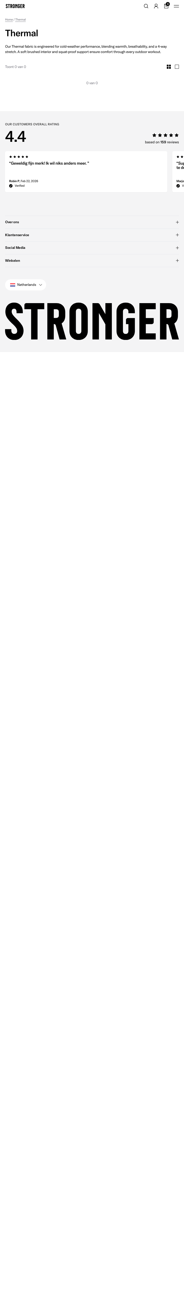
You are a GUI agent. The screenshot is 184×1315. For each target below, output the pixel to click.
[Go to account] (156, 6)
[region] (94, 173)
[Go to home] (15, 6)
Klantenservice (92, 235)
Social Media (92, 247)
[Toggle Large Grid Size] (177, 66)
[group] (86, 173)
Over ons (92, 222)
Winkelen (92, 260)
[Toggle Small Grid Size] (169, 66)
